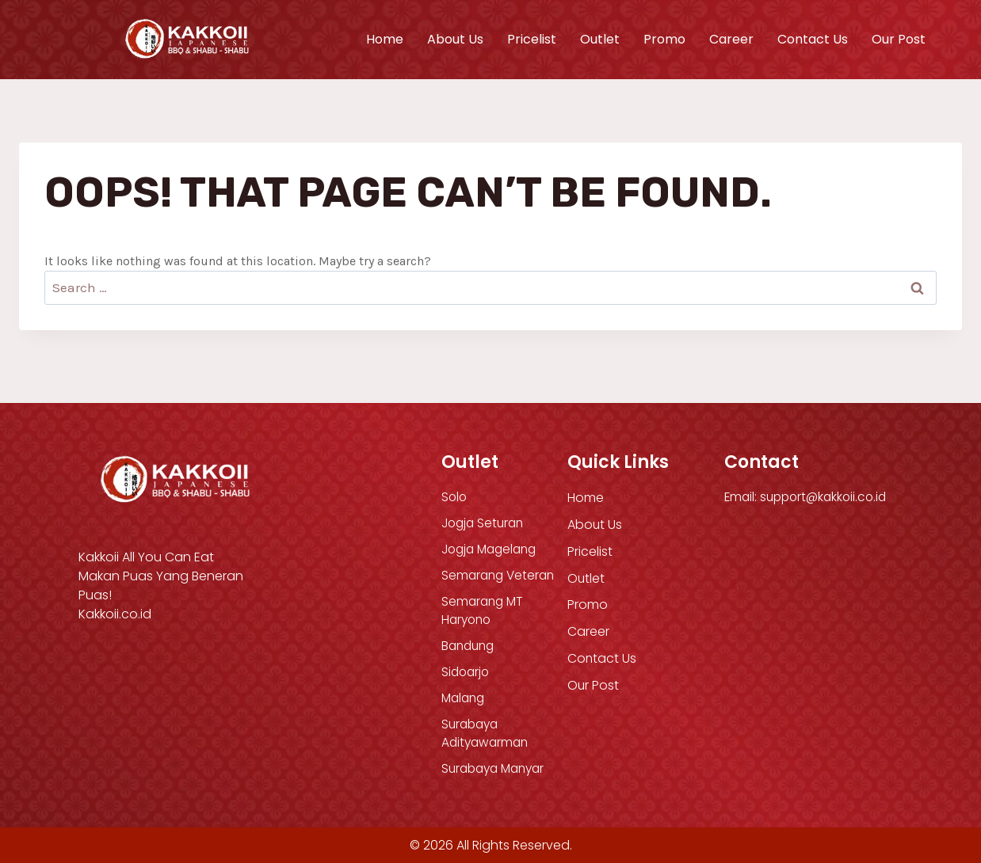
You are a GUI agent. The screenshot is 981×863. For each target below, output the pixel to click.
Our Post (899, 39)
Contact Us (812, 39)
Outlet (600, 39)
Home (384, 39)
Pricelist (531, 39)
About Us (455, 39)
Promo (664, 39)
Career (731, 39)
